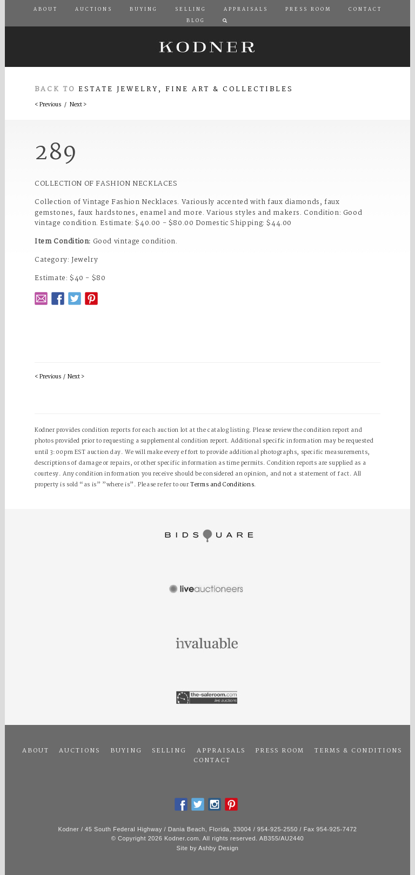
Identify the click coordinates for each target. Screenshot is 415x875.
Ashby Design (218, 848)
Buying (126, 751)
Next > (78, 105)
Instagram (214, 804)
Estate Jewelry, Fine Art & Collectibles (185, 89)
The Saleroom (207, 698)
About (35, 751)
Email (41, 298)
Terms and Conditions (222, 485)
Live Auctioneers (207, 590)
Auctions (79, 751)
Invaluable (207, 644)
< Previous (48, 105)
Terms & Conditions (358, 751)
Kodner (207, 46)
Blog (195, 21)
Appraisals (221, 751)
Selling (169, 751)
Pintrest (91, 298)
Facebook (57, 298)
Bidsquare (207, 536)
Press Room (279, 751)
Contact (212, 760)
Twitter (74, 298)
